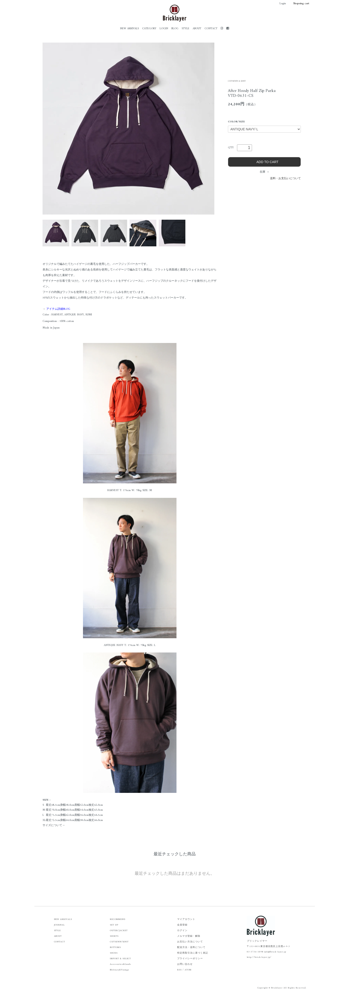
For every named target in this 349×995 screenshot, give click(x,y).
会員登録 (182, 925)
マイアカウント (186, 919)
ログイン (182, 931)
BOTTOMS (115, 947)
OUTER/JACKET (119, 931)
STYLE (185, 28)
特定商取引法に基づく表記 (192, 953)
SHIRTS (114, 936)
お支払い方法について (190, 942)
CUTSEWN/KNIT (119, 942)
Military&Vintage (119, 970)
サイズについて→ (54, 825)
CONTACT (211, 28)
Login (280, 3)
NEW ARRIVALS (129, 28)
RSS (179, 970)
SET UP (114, 925)
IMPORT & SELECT (120, 959)
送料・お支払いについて (285, 178)
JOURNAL (59, 925)
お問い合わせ (185, 964)
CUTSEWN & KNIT (237, 81)
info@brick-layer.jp (275, 952)
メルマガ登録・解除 (188, 936)
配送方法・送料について (191, 947)
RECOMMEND (117, 919)
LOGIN (164, 28)
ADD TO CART (264, 162)
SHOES (114, 953)
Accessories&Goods (120, 964)
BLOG (174, 28)
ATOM (188, 970)
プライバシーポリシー (190, 959)
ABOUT (197, 28)
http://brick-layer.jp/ (259, 957)
